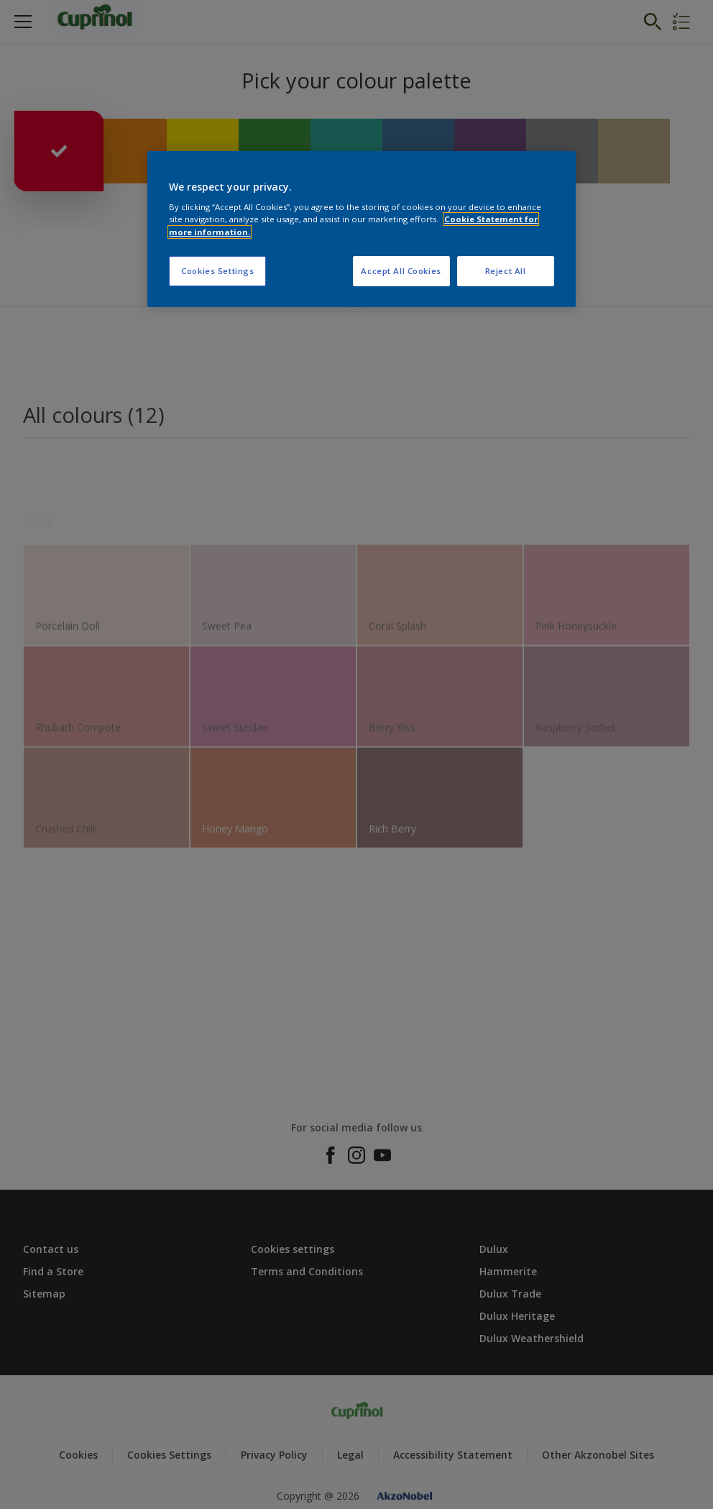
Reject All (505, 270)
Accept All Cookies (401, 270)
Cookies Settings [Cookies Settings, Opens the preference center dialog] (217, 270)
